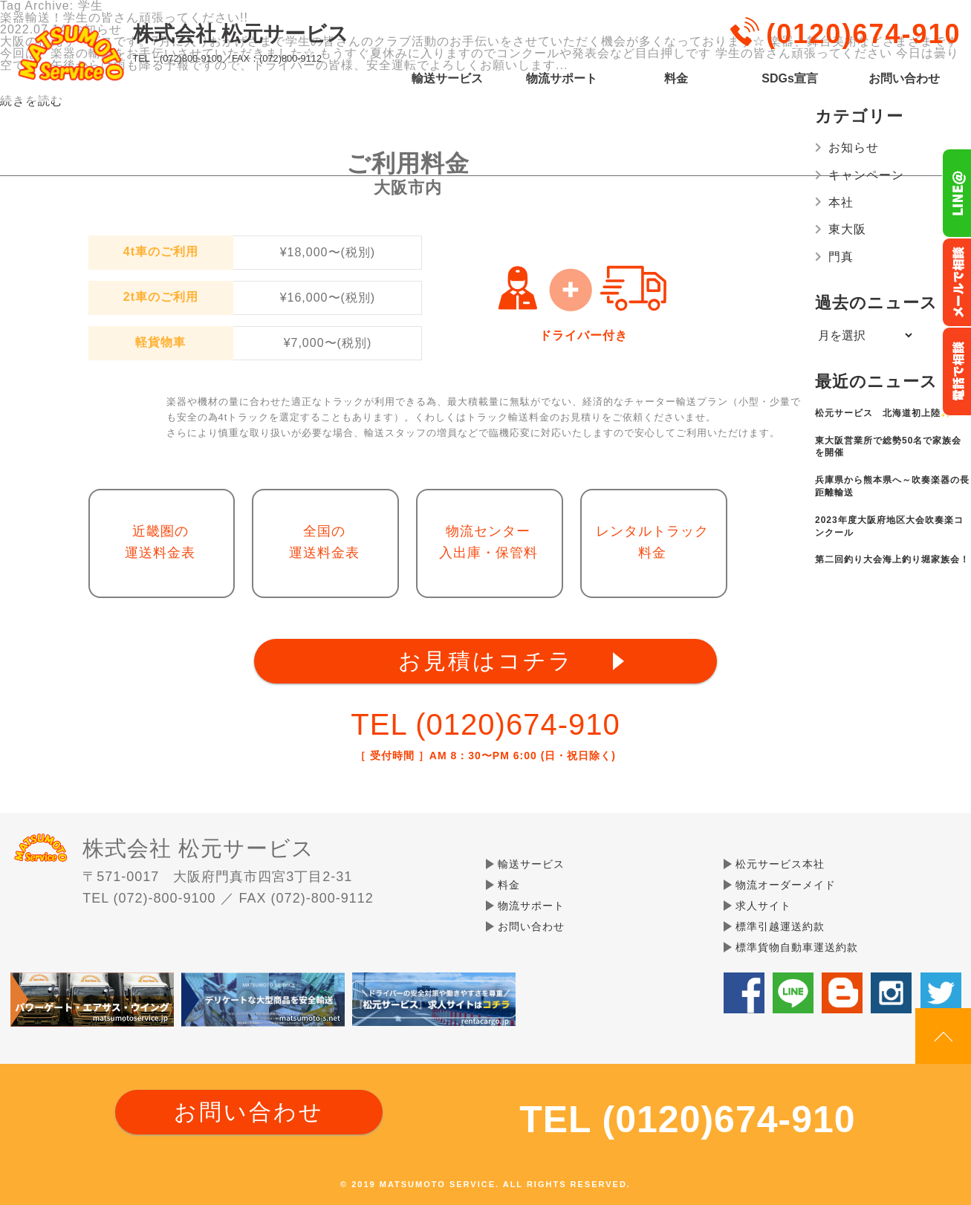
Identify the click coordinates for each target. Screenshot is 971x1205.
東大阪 (847, 229)
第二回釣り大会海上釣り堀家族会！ (892, 559)
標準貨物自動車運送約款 (796, 947)
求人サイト (763, 906)
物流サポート (561, 79)
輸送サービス (447, 79)
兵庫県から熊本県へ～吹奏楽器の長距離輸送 (892, 486)
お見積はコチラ (486, 661)
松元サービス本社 (780, 864)
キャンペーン (866, 175)
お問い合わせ (904, 79)
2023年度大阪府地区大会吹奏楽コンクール (889, 526)
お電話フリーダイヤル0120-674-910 (956, 371)
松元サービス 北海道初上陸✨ (883, 413)
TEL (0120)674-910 (485, 724)
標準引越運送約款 (780, 926)
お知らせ (853, 147)
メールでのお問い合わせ (956, 282)
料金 (676, 79)
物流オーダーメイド (785, 885)
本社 (841, 202)
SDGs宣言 (789, 79)
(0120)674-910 (863, 34)
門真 (841, 256)
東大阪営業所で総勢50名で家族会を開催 (888, 446)
